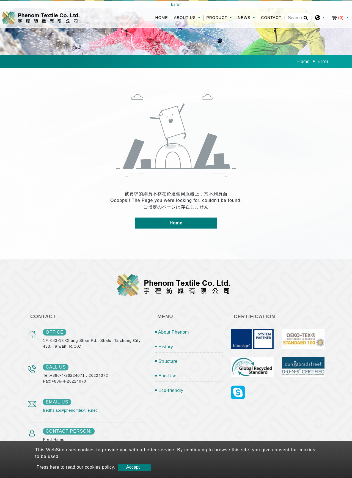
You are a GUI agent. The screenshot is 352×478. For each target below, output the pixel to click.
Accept (133, 467)
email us (57, 402)
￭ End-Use (166, 375)
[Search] (298, 18)
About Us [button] (185, 17)
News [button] (245, 17)
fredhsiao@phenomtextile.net (70, 410)
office (55, 332)
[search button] (305, 20)
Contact (271, 17)
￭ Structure (166, 361)
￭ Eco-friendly (169, 390)
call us (56, 367)
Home (163, 17)
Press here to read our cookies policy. (76, 467)
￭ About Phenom (172, 332)
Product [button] (217, 17)
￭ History (164, 346)
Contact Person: (69, 431)
